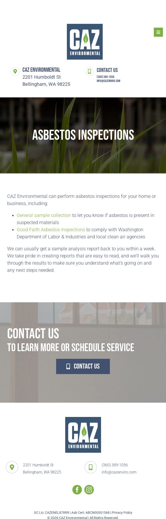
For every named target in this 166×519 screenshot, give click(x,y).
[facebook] (77, 489)
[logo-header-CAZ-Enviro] (85, 26)
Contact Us (107, 70)
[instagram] (89, 489)
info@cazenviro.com (108, 81)
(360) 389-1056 (105, 77)
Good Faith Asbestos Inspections (51, 229)
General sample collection (44, 215)
